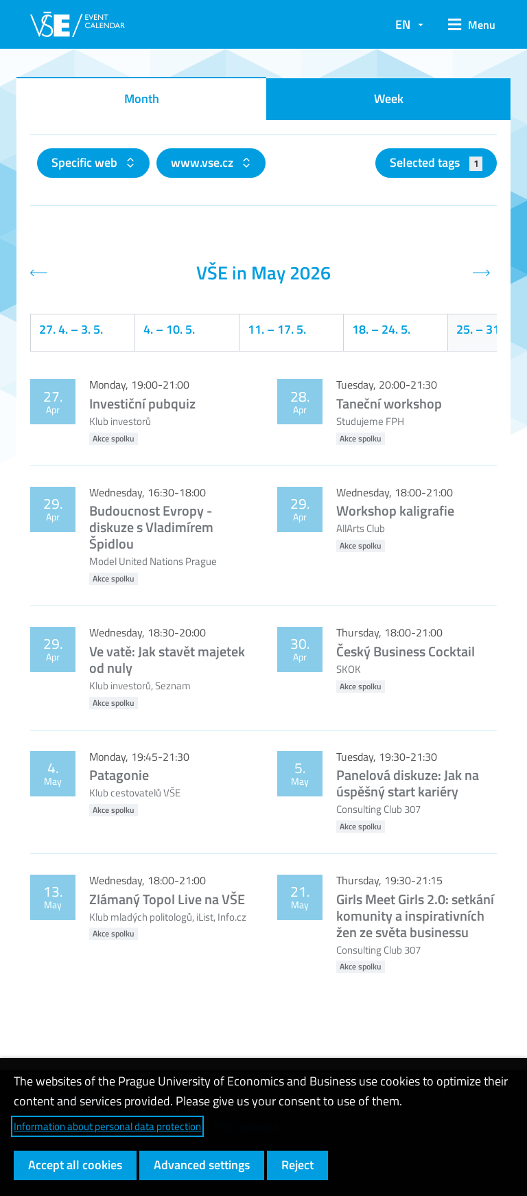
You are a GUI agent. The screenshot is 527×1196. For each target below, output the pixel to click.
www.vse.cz (203, 162)
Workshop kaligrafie (395, 510)
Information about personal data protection (107, 1126)
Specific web (85, 162)
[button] (467, 25)
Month (141, 98)
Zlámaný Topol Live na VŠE (167, 899)
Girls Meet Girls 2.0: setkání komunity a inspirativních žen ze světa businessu (415, 915)
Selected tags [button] (436, 162)
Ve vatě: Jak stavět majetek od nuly (167, 659)
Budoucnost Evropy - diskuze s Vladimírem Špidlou (151, 527)
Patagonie (119, 774)
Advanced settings (202, 1164)
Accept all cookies (75, 1164)
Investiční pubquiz (142, 403)
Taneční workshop (389, 403)
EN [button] (402, 24)
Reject (297, 1164)
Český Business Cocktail (405, 651)
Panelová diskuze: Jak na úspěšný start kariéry (407, 783)
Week (388, 98)
